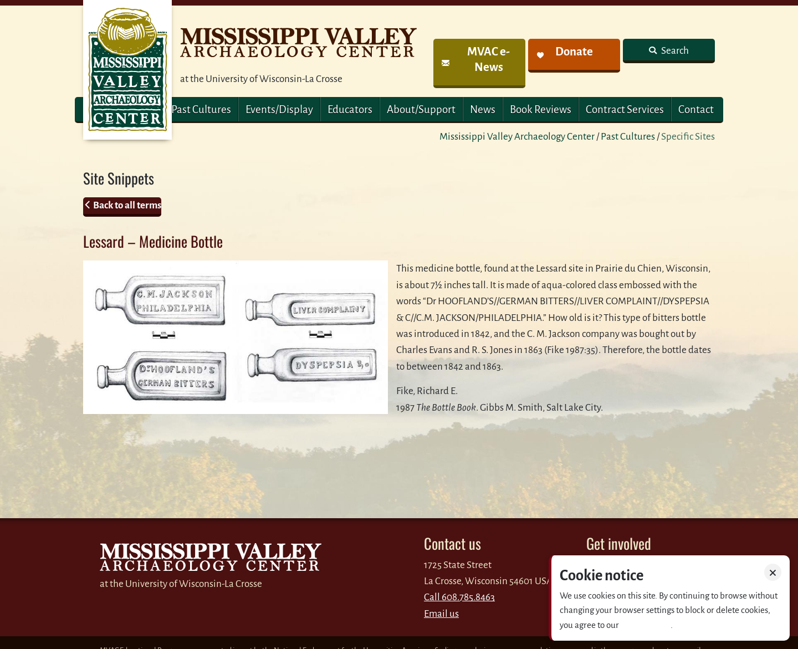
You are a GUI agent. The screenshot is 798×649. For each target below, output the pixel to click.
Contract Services (625, 109)
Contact (696, 109)
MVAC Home (127, 70)
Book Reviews (540, 109)
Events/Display (279, 109)
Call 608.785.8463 (459, 597)
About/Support (421, 109)
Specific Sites (688, 136)
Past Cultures (201, 109)
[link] (479, 63)
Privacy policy (646, 625)
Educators (350, 109)
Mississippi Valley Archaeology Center (517, 136)
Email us (441, 614)
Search (674, 50)
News (482, 109)
